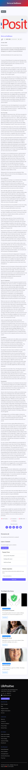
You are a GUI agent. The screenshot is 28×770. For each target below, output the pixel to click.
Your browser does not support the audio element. (12, 39)
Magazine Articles (4, 708)
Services (2, 712)
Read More (5, 617)
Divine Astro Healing (5, 736)
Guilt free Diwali (7, 562)
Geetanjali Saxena (4, 753)
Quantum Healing (4, 740)
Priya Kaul (3, 758)
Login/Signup (5, 548)
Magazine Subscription (5, 710)
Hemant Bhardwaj (4, 749)
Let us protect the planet (9, 555)
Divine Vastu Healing (5, 734)
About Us (3, 719)
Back (3, 11)
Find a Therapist (4, 704)
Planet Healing (4, 738)
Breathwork (3, 742)
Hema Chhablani (4, 751)
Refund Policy (4, 727)
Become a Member (5, 698)
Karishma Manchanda (5, 755)
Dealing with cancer (8, 559)
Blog (2, 706)
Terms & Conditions (5, 723)
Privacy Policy (4, 725)
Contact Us (3, 721)
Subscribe (14, 579)
